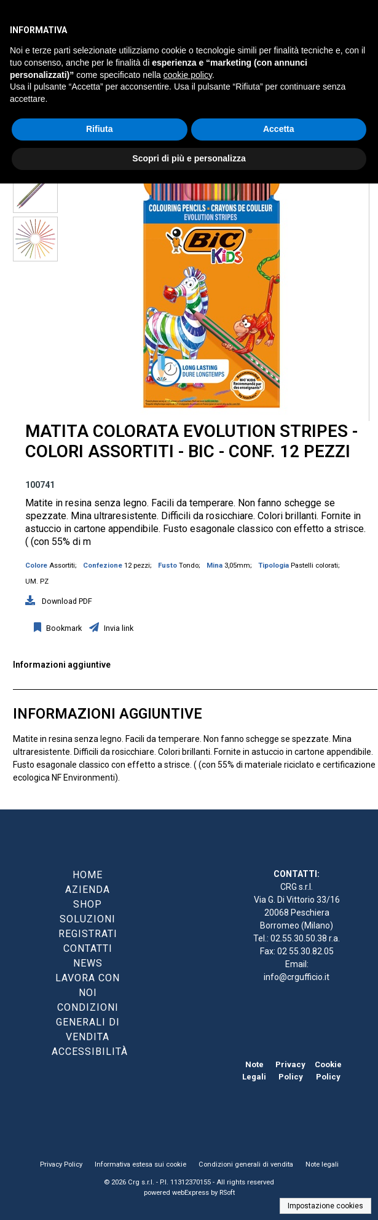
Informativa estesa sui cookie (140, 1164)
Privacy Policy (61, 1164)
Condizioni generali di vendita (246, 1164)
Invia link (117, 628)
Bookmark (63, 628)
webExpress (190, 1193)
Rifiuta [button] (99, 129)
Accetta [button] (278, 129)
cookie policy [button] (187, 75)
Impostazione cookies (325, 1206)
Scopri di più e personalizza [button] (188, 158)
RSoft (227, 1193)
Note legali (322, 1164)
